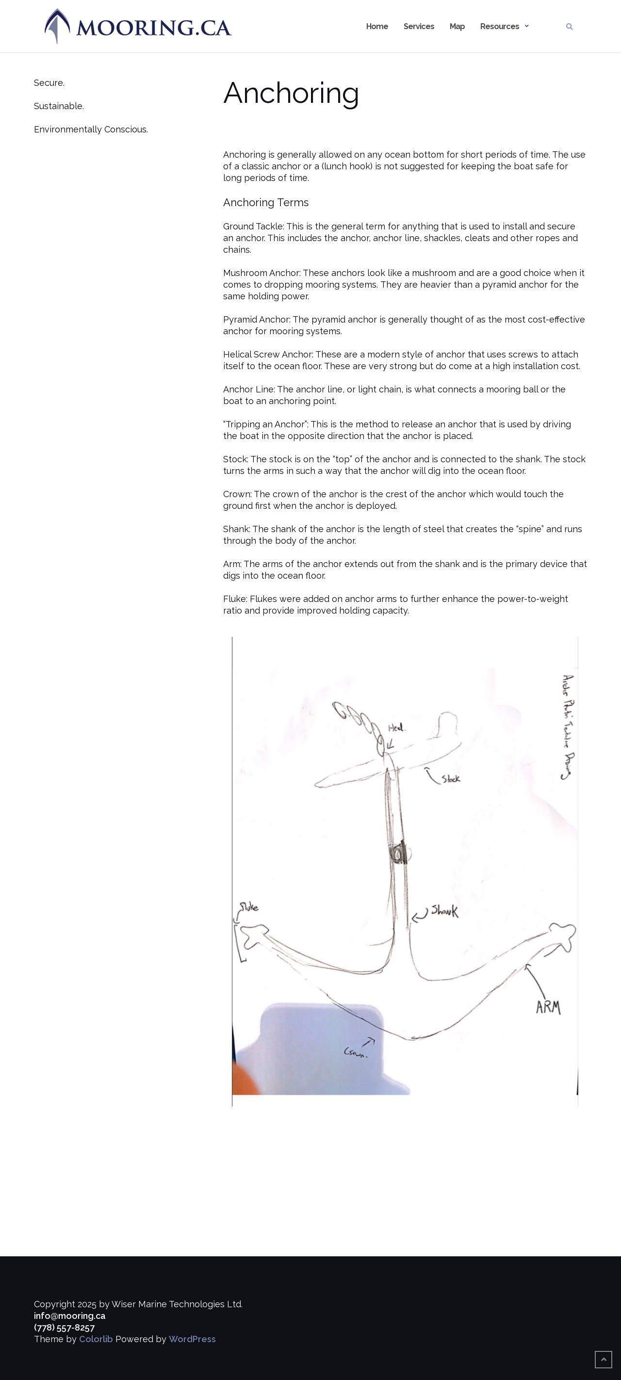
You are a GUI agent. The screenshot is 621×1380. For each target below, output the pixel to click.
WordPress (192, 1339)
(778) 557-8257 (64, 1327)
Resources (499, 26)
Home (377, 26)
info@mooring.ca (70, 1316)
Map (457, 26)
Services (419, 26)
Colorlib (96, 1339)
